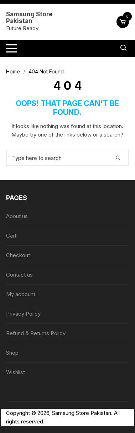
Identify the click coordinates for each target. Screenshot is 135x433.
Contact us (19, 274)
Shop (12, 352)
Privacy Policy (23, 313)
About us (17, 216)
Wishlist (15, 372)
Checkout (18, 255)
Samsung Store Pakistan (29, 17)
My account (20, 294)
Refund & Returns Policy (36, 333)
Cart (11, 235)
